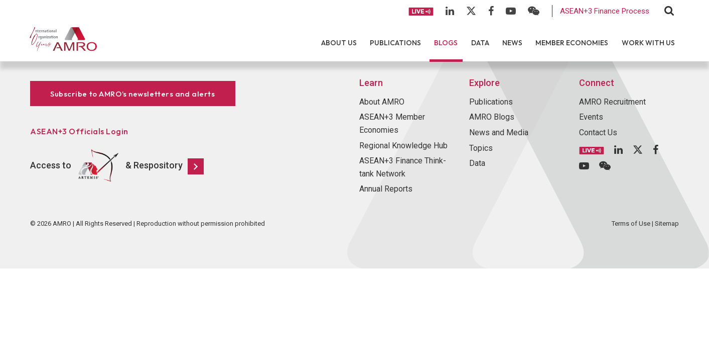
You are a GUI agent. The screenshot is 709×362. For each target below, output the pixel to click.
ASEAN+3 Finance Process (604, 11)
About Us (339, 42)
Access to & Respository (117, 166)
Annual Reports (385, 189)
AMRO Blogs (491, 117)
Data (480, 42)
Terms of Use (631, 223)
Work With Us (648, 42)
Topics (481, 148)
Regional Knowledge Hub (403, 145)
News (512, 42)
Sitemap (667, 223)
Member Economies (571, 42)
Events (591, 117)
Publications (395, 42)
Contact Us (598, 132)
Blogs (446, 42)
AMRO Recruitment (612, 102)
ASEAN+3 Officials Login (79, 131)
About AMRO (381, 102)
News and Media (498, 132)
